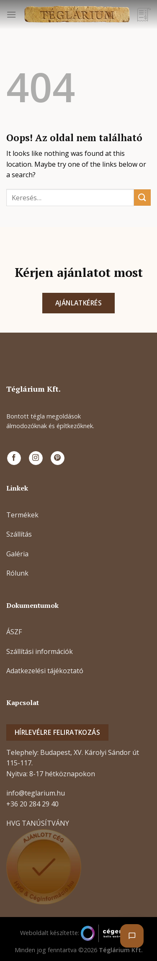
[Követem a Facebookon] (14, 458)
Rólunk (17, 573)
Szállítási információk (39, 651)
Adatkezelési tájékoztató (44, 670)
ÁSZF (14, 631)
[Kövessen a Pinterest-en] (57, 458)
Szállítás (19, 534)
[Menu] (11, 14)
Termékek (22, 514)
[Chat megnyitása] (132, 936)
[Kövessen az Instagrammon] (36, 458)
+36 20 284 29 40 (32, 804)
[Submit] (142, 197)
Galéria (17, 553)
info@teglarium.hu (35, 793)
